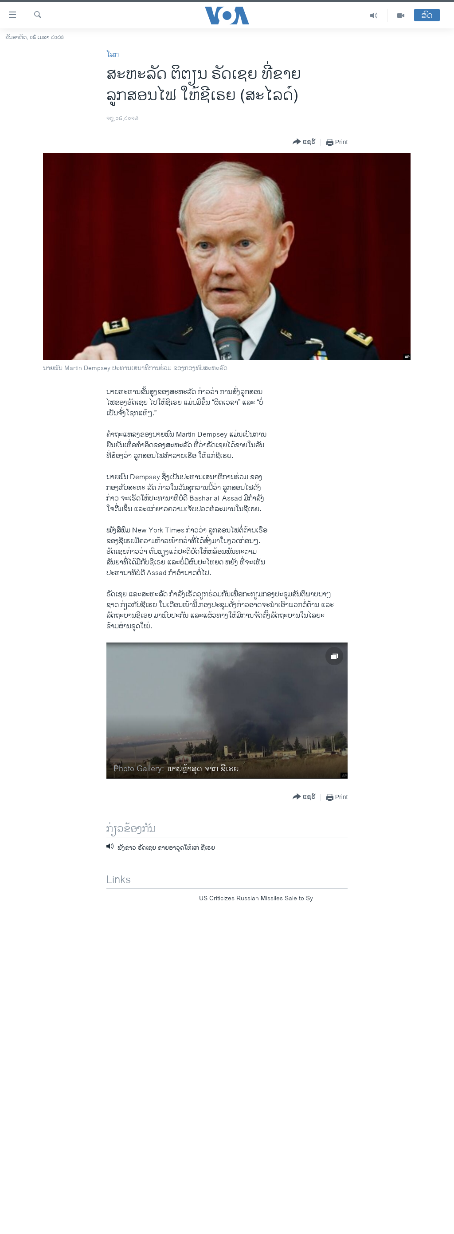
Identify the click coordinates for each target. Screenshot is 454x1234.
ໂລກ (112, 55)
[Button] (304, 142)
